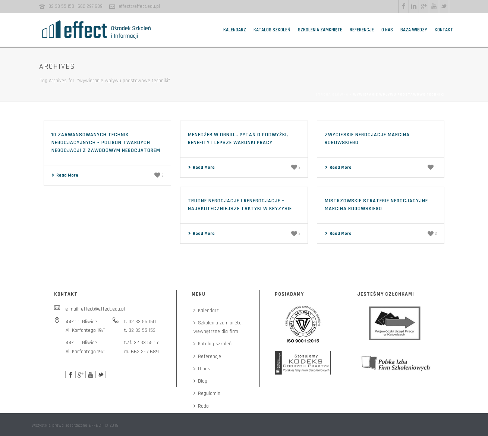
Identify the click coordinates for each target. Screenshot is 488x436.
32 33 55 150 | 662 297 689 (75, 6)
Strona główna (332, 94)
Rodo (201, 406)
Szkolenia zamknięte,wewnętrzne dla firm (218, 327)
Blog (200, 381)
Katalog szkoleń (272, 30)
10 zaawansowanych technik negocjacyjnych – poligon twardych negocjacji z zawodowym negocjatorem (105, 142)
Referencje (362, 30)
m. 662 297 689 (141, 351)
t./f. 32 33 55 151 (142, 342)
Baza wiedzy (413, 30)
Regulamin (206, 393)
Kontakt (444, 30)
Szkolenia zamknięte (320, 30)
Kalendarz (234, 30)
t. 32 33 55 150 (140, 321)
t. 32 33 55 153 (139, 330)
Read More (64, 175)
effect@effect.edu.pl (139, 6)
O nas (387, 30)
